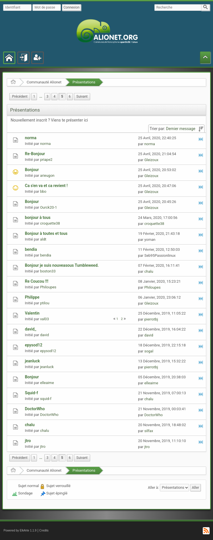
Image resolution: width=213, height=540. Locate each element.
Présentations (84, 82)
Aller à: (153, 487)
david (44, 335)
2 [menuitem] (122, 319)
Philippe (32, 297)
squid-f (45, 399)
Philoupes (48, 287)
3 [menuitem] (47, 96)
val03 (44, 319)
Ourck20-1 (48, 207)
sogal (148, 351)
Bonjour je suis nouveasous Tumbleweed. (62, 265)
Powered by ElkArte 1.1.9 (19, 530)
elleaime (47, 383)
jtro (28, 440)
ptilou (44, 303)
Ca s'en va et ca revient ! (46, 185)
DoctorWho (35, 408)
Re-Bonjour (35, 153)
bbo (43, 191)
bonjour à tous (37, 217)
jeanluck (32, 361)
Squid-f (31, 393)
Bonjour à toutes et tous (46, 233)
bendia (31, 249)
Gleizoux (151, 160)
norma (30, 137)
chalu (148, 271)
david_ (30, 329)
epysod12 (33, 345)
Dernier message (180, 128)
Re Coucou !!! (36, 281)
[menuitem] (19, 96)
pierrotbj (151, 319)
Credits (44, 530)
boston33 (48, 271)
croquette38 (50, 223)
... (40, 96)
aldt (43, 239)
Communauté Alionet (44, 82)
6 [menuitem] (70, 96)
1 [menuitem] (34, 96)
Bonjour (32, 169)
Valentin (32, 313)
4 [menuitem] (54, 96)
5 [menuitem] (62, 96)
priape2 (46, 159)
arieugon (47, 175)
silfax (148, 431)
